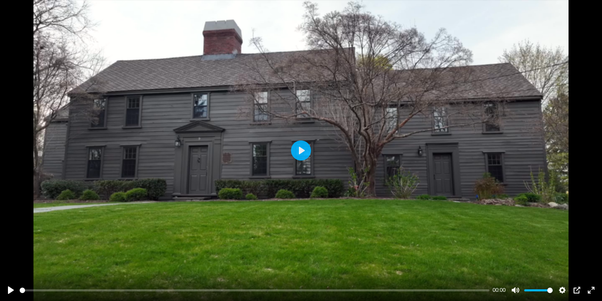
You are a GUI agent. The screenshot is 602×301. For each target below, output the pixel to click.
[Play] (11, 290)
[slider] (255, 290)
